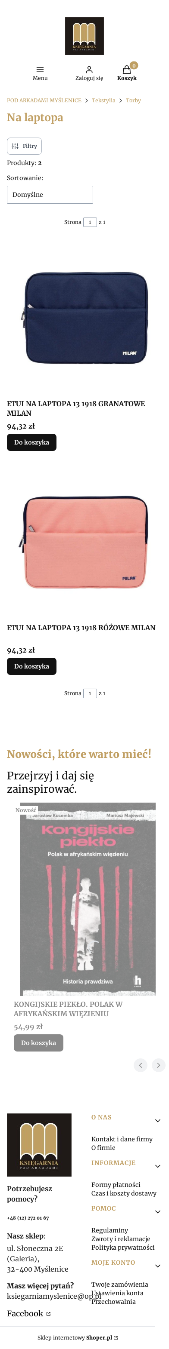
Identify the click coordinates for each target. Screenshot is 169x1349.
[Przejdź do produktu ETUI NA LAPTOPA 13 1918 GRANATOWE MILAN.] (84, 318)
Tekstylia (104, 100)
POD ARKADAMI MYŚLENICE (44, 100)
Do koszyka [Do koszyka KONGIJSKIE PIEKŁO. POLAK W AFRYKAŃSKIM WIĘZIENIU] (38, 1043)
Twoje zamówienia (119, 1284)
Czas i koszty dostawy (123, 1193)
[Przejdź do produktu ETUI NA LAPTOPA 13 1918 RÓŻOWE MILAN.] (84, 542)
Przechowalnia (113, 1302)
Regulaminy (109, 1230)
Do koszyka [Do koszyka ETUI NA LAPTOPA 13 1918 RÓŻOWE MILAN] (31, 666)
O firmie (103, 1148)
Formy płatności (116, 1185)
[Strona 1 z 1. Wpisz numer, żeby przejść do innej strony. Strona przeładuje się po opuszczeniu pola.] (90, 222)
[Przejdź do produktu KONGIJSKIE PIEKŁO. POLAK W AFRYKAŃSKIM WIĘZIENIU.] (88, 899)
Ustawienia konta (117, 1293)
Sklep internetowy (75, 1337)
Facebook (26, 1313)
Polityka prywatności (123, 1247)
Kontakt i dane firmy (122, 1139)
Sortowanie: (25, 178)
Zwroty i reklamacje (120, 1239)
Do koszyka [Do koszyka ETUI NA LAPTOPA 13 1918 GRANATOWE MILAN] (31, 442)
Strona (72, 222)
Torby (133, 100)
